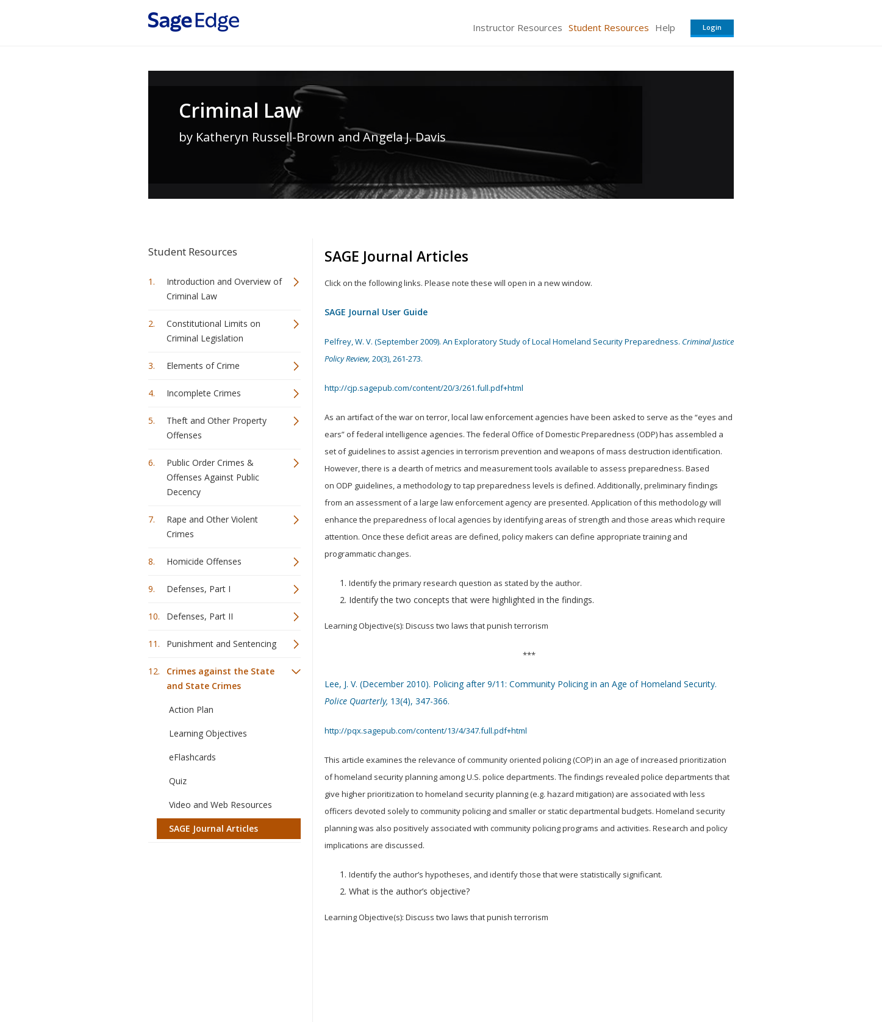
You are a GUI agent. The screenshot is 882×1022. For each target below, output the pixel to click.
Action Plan (191, 709)
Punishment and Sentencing (221, 643)
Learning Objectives (208, 733)
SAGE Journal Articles (213, 828)
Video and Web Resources (220, 804)
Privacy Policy (653, 976)
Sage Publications (218, 976)
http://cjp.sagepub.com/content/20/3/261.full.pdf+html (423, 387)
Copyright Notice (585, 976)
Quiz (178, 781)
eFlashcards (192, 757)
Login (712, 27)
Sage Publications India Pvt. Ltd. (325, 976)
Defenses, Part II (200, 616)
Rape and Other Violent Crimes (212, 526)
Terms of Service (510, 976)
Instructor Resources (517, 27)
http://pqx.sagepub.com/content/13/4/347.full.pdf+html (425, 730)
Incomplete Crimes (204, 393)
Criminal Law (240, 110)
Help (665, 27)
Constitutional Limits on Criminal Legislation (213, 331)
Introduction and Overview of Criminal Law (224, 289)
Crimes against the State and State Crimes (220, 678)
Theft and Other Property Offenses (217, 428)
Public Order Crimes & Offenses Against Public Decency (213, 477)
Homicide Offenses (204, 561)
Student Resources (608, 27)
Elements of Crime (203, 365)
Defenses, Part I (199, 589)
